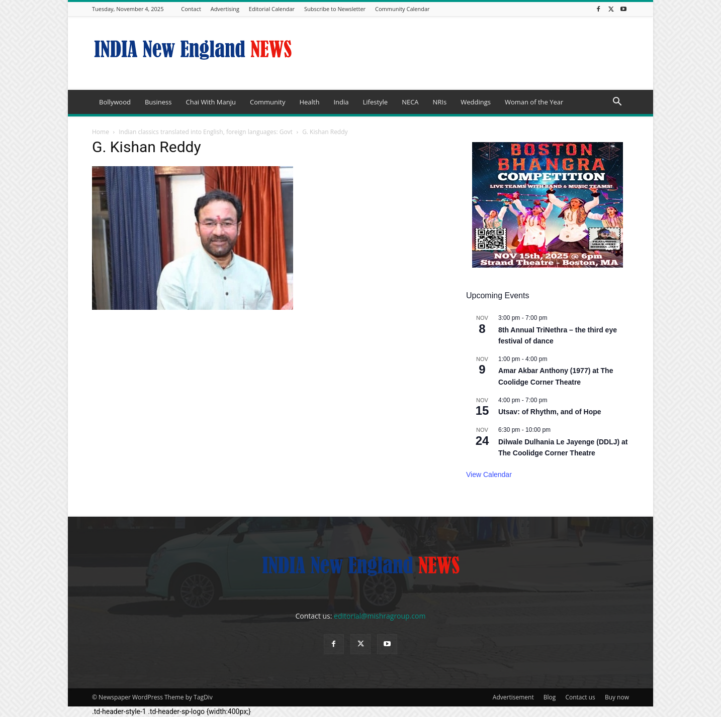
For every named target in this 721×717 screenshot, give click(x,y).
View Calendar (489, 474)
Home (100, 132)
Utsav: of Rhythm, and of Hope (549, 412)
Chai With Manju (210, 101)
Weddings (476, 101)
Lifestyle (375, 101)
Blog (550, 697)
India (340, 101)
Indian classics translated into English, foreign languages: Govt (206, 132)
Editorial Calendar (272, 9)
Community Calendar (402, 9)
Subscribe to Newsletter (335, 9)
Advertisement (513, 697)
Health (309, 101)
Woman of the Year (534, 101)
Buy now (617, 697)
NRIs (440, 101)
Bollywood (115, 101)
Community (267, 101)
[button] (617, 102)
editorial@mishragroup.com (379, 616)
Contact (191, 9)
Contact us (580, 697)
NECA (410, 101)
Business (158, 101)
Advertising (225, 9)
